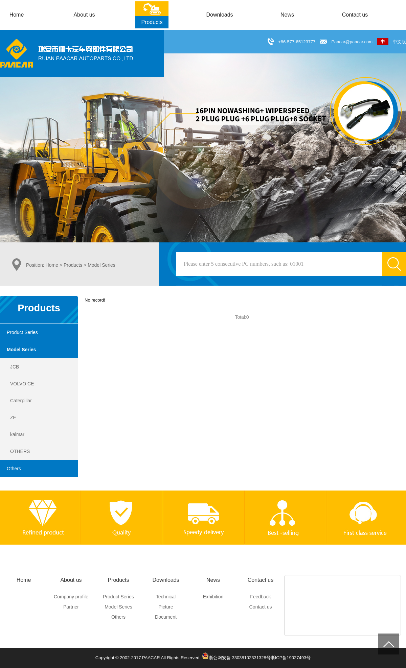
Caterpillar (21, 400)
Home (52, 265)
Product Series (22, 332)
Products (73, 265)
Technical (166, 596)
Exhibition (213, 596)
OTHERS (20, 451)
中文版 (391, 41)
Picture (165, 607)
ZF (13, 417)
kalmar (17, 434)
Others (14, 468)
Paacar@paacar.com (352, 41)
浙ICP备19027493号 (291, 657)
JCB (14, 366)
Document (166, 617)
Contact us (260, 607)
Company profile (71, 596)
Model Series (21, 349)
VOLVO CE (22, 383)
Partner (71, 607)
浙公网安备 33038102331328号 (236, 655)
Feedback (260, 596)
